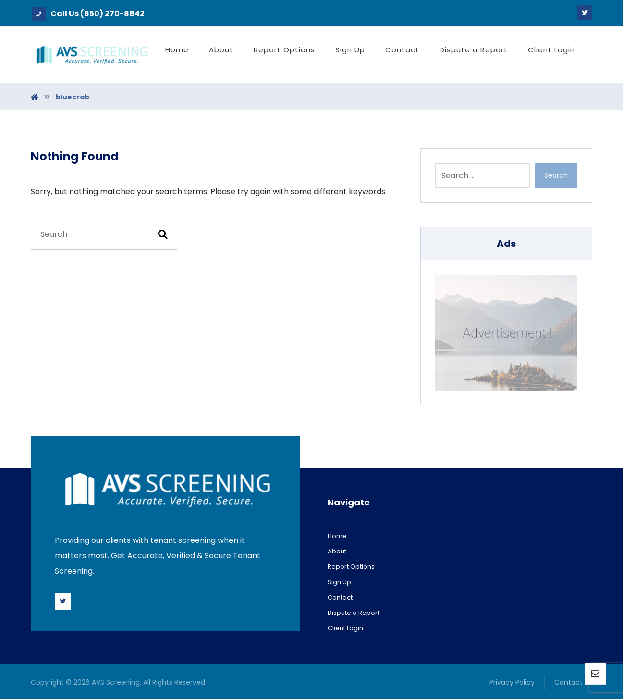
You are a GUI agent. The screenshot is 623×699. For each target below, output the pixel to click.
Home (337, 535)
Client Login (345, 628)
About (337, 551)
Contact (340, 597)
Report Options (351, 566)
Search (556, 175)
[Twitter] (584, 12)
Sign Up (339, 582)
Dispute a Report (353, 612)
